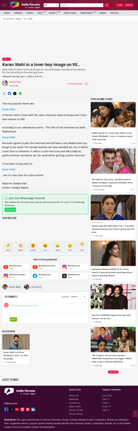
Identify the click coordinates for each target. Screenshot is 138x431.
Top (135, 413)
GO (107, 5)
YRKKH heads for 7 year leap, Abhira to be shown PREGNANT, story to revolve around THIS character (112, 136)
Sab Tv (105, 410)
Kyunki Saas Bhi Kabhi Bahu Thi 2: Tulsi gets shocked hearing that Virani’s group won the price (113, 229)
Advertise (74, 399)
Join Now (10, 209)
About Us (74, 395)
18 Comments (74, 83)
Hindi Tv (6, 59)
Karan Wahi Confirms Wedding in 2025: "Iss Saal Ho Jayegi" (15, 355)
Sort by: (65, 297)
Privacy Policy (76, 413)
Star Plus (107, 395)
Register (129, 5)
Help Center (75, 406)
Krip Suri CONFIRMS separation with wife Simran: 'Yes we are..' (111, 317)
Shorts (53, 13)
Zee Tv (105, 399)
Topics (29, 13)
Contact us (74, 402)
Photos (114, 13)
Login (119, 5)
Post (13, 319)
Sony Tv (106, 406)
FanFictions (70, 13)
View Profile (13, 86)
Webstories (86, 13)
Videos (102, 13)
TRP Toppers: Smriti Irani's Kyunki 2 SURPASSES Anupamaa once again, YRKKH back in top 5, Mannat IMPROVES (112, 358)
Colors (105, 402)
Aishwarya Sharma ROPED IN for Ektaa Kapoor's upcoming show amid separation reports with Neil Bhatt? (112, 272)
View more (113, 372)
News (7, 13)
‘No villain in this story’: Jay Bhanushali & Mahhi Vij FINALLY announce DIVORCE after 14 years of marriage (112, 182)
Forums (18, 13)
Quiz (39, 13)
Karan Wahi (8, 109)
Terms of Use (76, 410)
